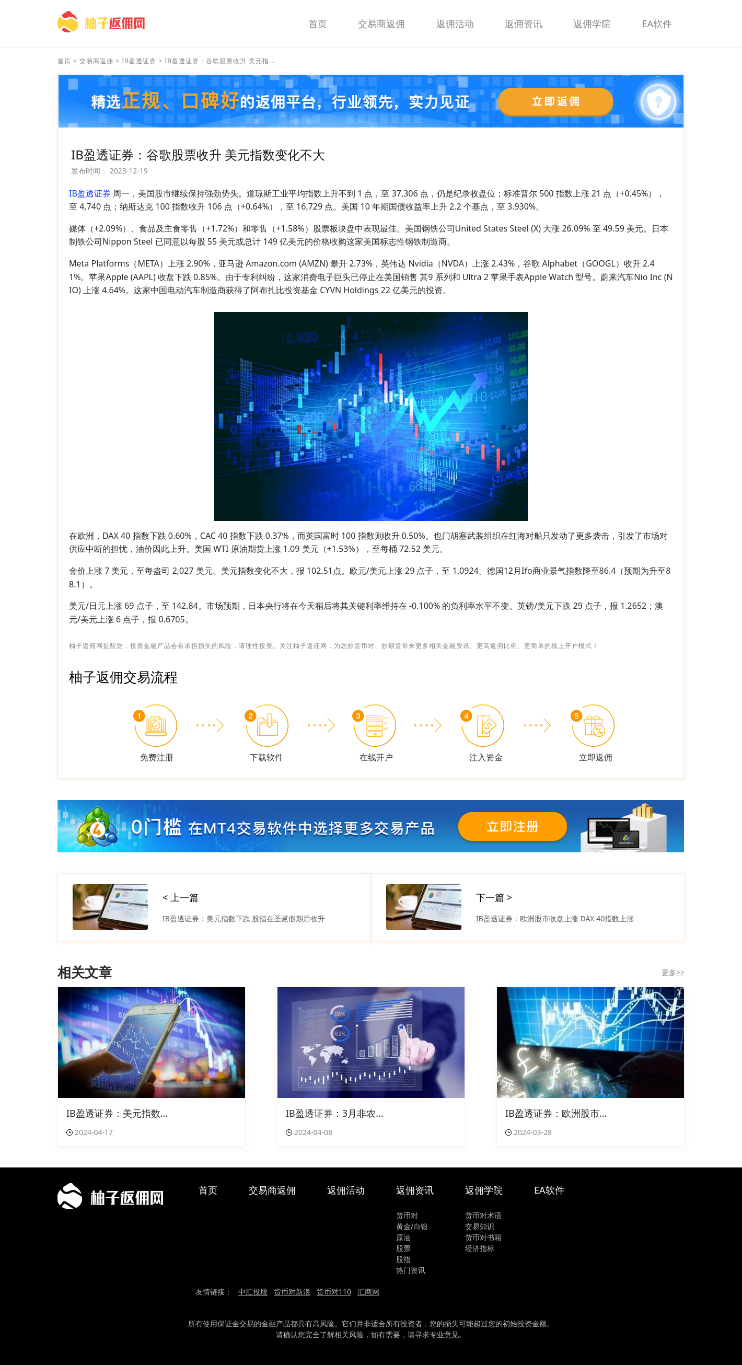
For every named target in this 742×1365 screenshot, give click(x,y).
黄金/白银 (412, 1226)
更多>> (673, 972)
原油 (403, 1237)
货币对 (407, 1215)
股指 (403, 1259)
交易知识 (479, 1226)
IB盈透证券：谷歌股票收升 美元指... (220, 60)
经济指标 (479, 1248)
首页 (317, 23)
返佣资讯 (523, 23)
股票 (403, 1248)
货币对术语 (483, 1215)
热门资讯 (410, 1270)
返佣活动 (455, 23)
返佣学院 (592, 23)
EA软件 (657, 23)
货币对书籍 (483, 1237)
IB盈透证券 (139, 60)
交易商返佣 (381, 23)
